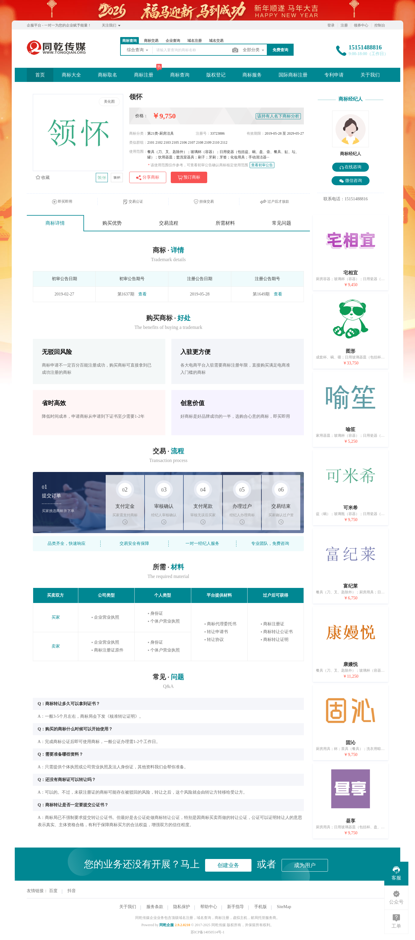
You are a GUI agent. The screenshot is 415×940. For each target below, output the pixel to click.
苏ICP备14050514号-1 (208, 932)
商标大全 (71, 74)
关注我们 (111, 25)
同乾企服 (166, 925)
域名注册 (194, 41)
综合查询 (138, 50)
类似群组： (138, 142)
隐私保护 (181, 906)
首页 (40, 74)
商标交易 (151, 41)
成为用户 (305, 865)
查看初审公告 (262, 165)
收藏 (43, 177)
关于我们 (370, 74)
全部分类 (254, 50)
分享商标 (147, 177)
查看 (142, 294)
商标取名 (107, 74)
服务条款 (154, 906)
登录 (331, 25)
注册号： (203, 133)
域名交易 (216, 41)
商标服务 (252, 74)
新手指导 (235, 906)
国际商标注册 (293, 74)
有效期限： (256, 133)
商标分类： (138, 133)
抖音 (71, 890)
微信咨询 (350, 180)
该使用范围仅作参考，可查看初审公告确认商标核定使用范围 (198, 165)
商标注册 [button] (143, 74)
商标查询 (129, 41)
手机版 (260, 906)
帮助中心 (208, 906)
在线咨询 (351, 167)
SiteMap (284, 906)
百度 (53, 890)
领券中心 (361, 25)
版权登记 (216, 74)
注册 (344, 25)
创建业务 (228, 865)
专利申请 (334, 74)
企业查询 (173, 41)
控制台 (379, 25)
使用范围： (138, 151)
